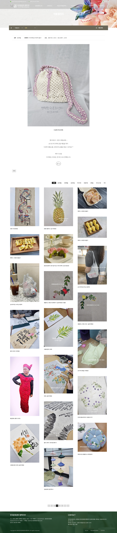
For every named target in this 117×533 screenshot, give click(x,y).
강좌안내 (49, 6)
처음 (49, 506)
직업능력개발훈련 (61, 6)
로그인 (105, 1)
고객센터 (101, 6)
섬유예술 (60, 183)
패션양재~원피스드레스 (15, 418)
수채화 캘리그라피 (48, 349)
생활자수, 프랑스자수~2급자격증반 (85, 324)
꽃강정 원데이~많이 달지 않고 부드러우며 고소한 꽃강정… (57, 265)
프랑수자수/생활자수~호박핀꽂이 (85, 454)
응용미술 (73, 183)
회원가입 (98, 1)
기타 (105, 183)
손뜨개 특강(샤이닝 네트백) (84, 287)
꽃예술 (91, 183)
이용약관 (103, 530)
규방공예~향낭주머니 (48, 489)
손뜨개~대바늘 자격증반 (83, 370)
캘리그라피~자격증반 (15, 351)
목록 (14, 171)
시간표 (82, 6)
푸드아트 (79, 183)
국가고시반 (98, 183)
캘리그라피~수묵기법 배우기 (50, 442)
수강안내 (73, 6)
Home (86, 530)
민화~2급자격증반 (48, 396)
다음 (65, 506)
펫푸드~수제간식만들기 (83, 211)
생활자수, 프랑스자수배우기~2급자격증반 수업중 (55, 302)
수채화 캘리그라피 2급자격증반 (17, 465)
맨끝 (68, 506)
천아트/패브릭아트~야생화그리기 (85, 417)
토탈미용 (86, 183)
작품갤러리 (91, 6)
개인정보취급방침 (94, 530)
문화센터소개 (38, 6)
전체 (26, 28)
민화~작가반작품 (14, 228)
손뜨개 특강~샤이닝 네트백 (16, 304)
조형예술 (66, 183)
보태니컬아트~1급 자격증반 (50, 228)
